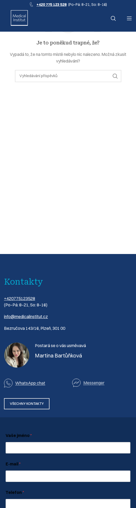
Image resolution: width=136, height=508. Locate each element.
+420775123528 (19, 298)
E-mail (13, 464)
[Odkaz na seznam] (102, 382)
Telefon (15, 492)
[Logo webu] (19, 18)
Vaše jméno (19, 435)
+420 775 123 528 (51, 4)
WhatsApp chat (30, 383)
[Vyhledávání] (113, 18)
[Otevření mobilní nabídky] (129, 18)
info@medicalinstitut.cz (26, 316)
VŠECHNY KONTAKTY (27, 403)
